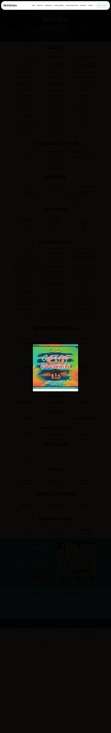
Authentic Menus (59, 5)
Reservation (48, 5)
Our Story (40, 5)
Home (33, 5)
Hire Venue (83, 5)
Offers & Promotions (72, 5)
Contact (90, 5)
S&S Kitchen (10, 5)
